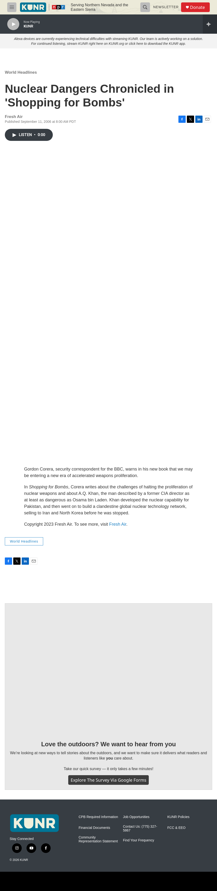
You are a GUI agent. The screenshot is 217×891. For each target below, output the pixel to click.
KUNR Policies (178, 817)
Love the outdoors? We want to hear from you (108, 744)
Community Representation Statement (98, 839)
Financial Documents (94, 828)
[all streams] (210, 24)
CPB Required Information (98, 817)
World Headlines (21, 72)
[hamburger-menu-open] (11, 7)
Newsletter (166, 7)
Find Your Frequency (138, 840)
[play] (13, 24)
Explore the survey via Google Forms (108, 780)
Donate (197, 7)
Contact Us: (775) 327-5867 (140, 828)
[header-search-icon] (145, 7)
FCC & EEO (176, 828)
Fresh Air (117, 524)
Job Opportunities (136, 817)
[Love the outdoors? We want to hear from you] (108, 668)
